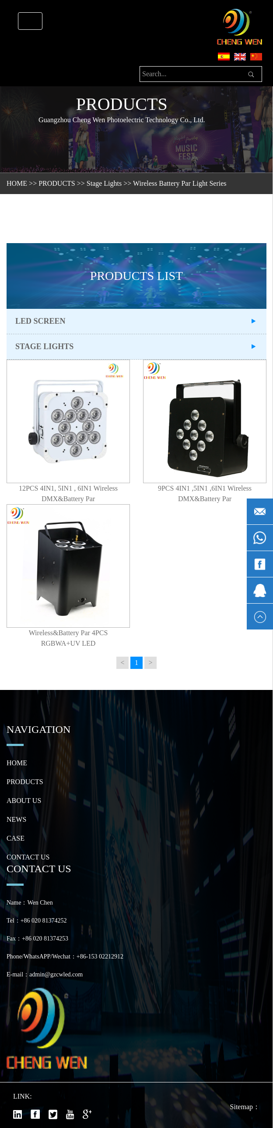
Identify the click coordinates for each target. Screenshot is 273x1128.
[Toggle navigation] (30, 21)
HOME (17, 183)
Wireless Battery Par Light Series (180, 183)
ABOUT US (24, 800)
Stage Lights (104, 183)
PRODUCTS (56, 183)
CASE (15, 838)
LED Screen (40, 321)
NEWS (16, 819)
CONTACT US (28, 857)
